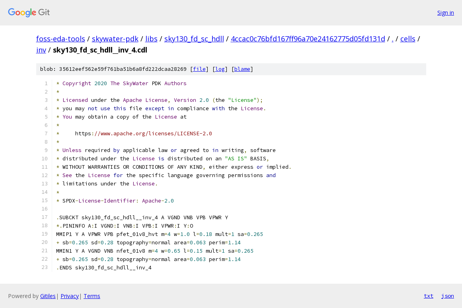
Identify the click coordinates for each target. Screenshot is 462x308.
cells (407, 38)
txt (428, 295)
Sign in (445, 12)
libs (151, 38)
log (220, 69)
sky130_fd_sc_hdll (194, 38)
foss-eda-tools (60, 38)
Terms (92, 296)
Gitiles (48, 296)
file (199, 69)
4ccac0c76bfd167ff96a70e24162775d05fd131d (308, 38)
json (447, 295)
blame (242, 69)
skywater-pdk (115, 38)
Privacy (69, 296)
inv (41, 50)
